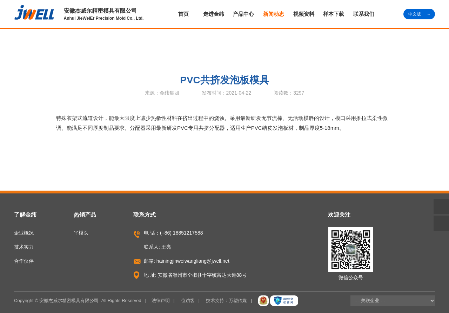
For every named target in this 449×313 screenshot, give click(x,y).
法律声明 (161, 300)
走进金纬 (213, 14)
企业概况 (24, 233)
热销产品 (85, 215)
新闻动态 (273, 14)
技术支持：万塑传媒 (226, 300)
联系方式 (144, 215)
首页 (183, 14)
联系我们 (363, 14)
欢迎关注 (339, 215)
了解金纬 (25, 215)
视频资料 (303, 14)
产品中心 (243, 14)
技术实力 (24, 247)
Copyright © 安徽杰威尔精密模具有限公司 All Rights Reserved (77, 300)
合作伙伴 (24, 261)
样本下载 (333, 14)
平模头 (81, 233)
